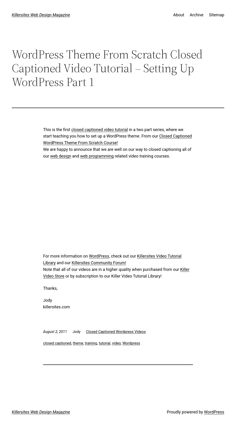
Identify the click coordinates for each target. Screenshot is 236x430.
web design (60, 156)
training (91, 343)
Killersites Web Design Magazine (41, 14)
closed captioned (57, 343)
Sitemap (216, 14)
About (178, 14)
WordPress (99, 256)
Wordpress (131, 343)
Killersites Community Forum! (99, 262)
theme (78, 343)
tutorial (104, 343)
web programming (97, 156)
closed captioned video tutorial (99, 129)
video (116, 343)
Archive (197, 14)
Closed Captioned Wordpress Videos (116, 332)
